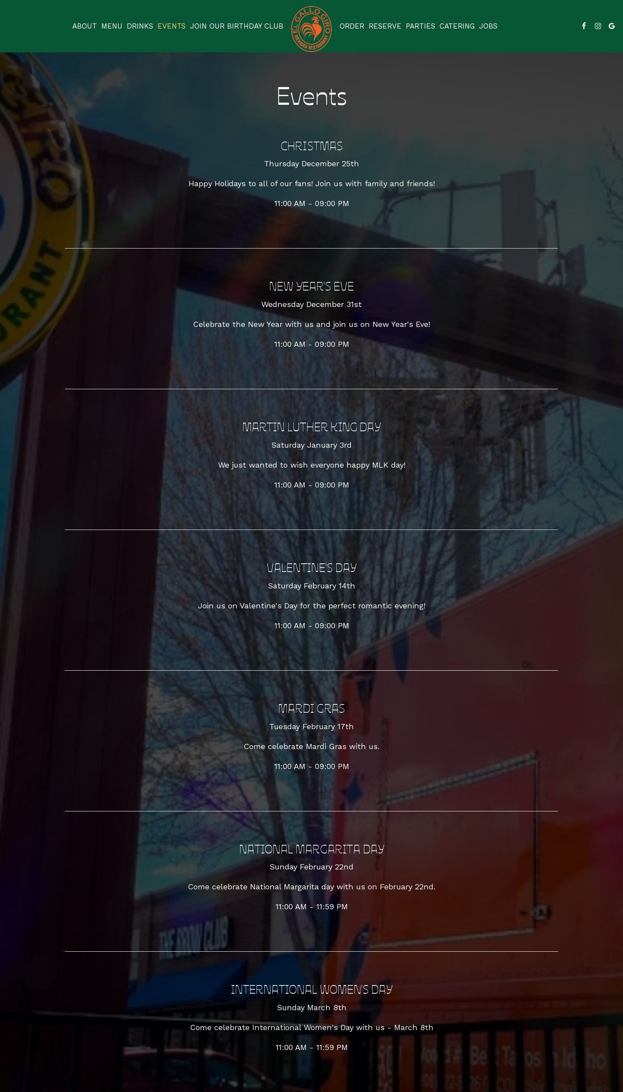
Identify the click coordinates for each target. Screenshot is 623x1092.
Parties (420, 26)
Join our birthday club (236, 26)
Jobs (488, 26)
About (84, 26)
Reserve (385, 26)
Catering (457, 26)
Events (171, 26)
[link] (311, 29)
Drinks (140, 26)
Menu (111, 26)
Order (352, 26)
